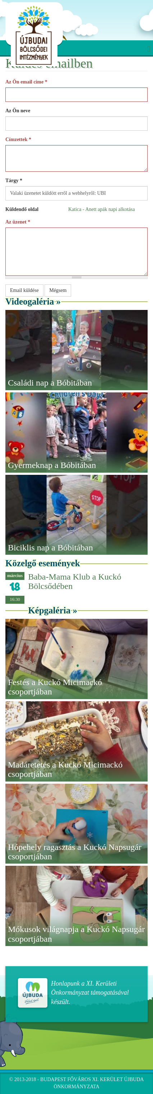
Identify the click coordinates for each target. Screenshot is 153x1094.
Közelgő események (42, 563)
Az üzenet (17, 222)
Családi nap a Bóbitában (50, 382)
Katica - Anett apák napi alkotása (101, 209)
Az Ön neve (17, 110)
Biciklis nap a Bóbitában (50, 547)
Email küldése (24, 290)
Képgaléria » (52, 610)
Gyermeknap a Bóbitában (52, 465)
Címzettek (18, 139)
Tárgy (13, 180)
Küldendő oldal (21, 209)
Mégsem (57, 290)
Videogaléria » (33, 301)
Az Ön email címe (26, 82)
